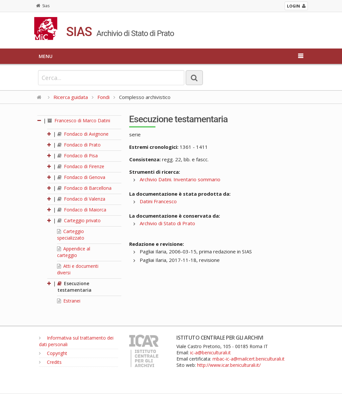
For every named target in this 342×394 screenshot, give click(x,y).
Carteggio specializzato (70, 234)
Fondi (103, 97)
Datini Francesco (158, 201)
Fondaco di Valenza (81, 199)
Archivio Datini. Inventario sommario (180, 179)
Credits (50, 362)
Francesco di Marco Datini (79, 120)
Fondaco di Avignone (83, 134)
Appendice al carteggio (73, 252)
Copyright (53, 353)
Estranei (68, 301)
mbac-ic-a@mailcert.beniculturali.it (248, 359)
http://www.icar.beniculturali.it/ (229, 365)
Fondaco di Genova (81, 177)
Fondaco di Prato (79, 145)
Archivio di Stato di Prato (167, 223)
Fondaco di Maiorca (81, 210)
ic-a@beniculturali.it (210, 352)
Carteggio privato (79, 220)
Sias (43, 6)
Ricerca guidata (70, 97)
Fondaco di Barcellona (84, 188)
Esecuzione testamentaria (74, 286)
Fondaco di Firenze (80, 166)
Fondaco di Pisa (77, 155)
